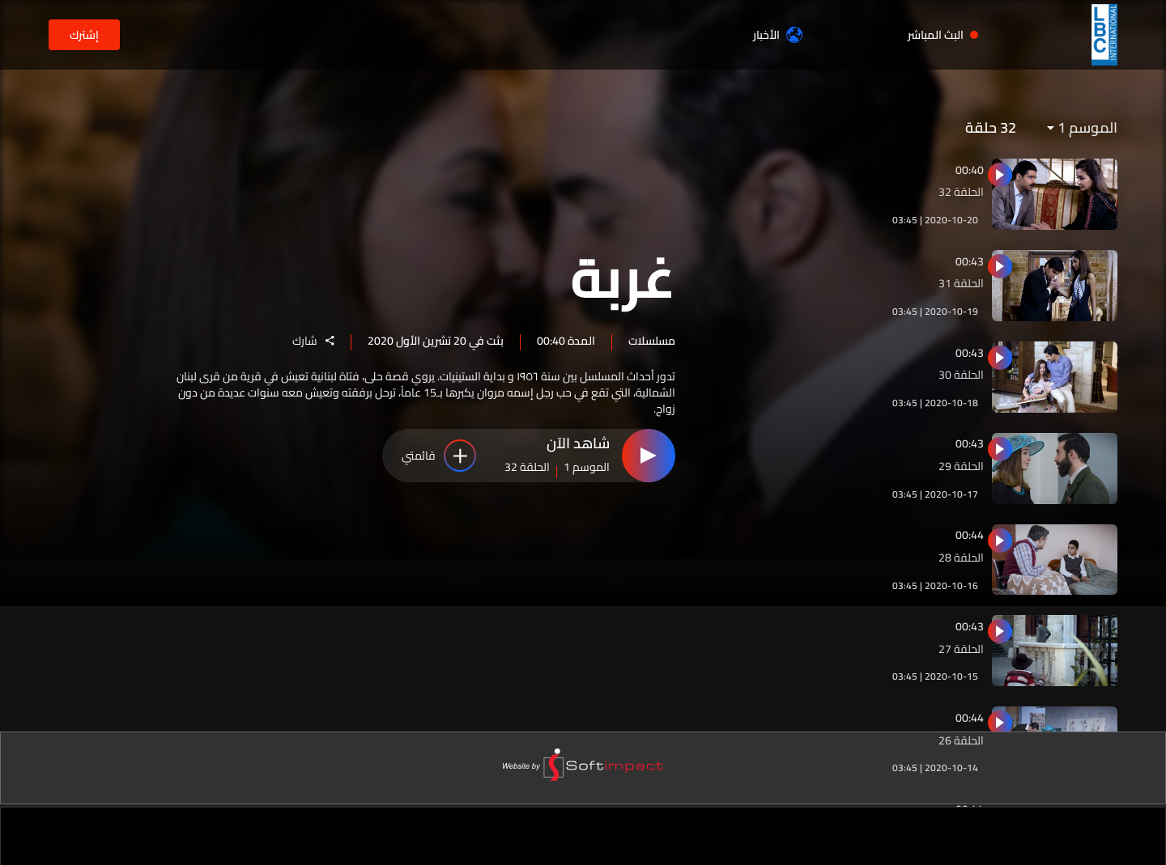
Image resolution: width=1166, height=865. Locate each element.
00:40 (969, 169)
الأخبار (777, 35)
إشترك (84, 35)
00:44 (969, 534)
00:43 (969, 261)
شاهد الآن (578, 444)
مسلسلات (651, 340)
